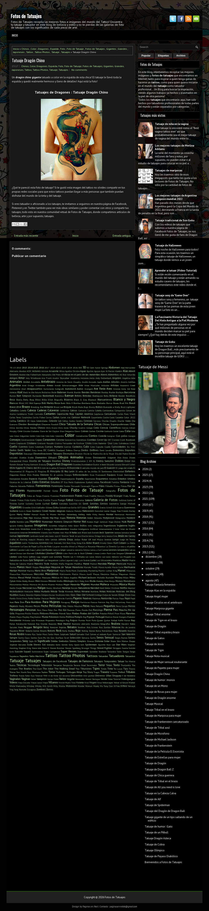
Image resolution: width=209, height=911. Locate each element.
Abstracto (14, 371)
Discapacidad (15, 461)
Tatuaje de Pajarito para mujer (162, 668)
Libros (59, 553)
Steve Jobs (36, 648)
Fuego (61, 500)
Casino (106, 417)
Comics (93, 436)
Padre (53, 598)
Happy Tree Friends (119, 511)
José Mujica (97, 539)
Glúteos (49, 507)
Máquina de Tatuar (61, 567)
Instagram (48, 529)
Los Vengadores (51, 560)
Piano (78, 610)
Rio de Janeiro (128, 627)
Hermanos (130, 514)
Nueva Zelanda (26, 594)
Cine (20, 431)
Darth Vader (24, 450)
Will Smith (47, 686)
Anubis (85, 382)
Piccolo (85, 610)
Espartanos (90, 478)
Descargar (28, 453)
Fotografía (111, 490)
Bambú (77, 392)
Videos (13, 682)
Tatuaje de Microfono (157, 733)
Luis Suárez (84, 560)
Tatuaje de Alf (153, 799)
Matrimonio (65, 574)
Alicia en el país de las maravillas (82, 374)
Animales (16, 381)
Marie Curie (117, 567)
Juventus (44, 542)
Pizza (122, 613)
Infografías (98, 525)
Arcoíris (124, 382)
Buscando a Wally (111, 407)
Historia (71, 517)
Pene (92, 606)
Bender (121, 395)
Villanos (53, 682)
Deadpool (60, 450)
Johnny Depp (66, 539)
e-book (103, 464)
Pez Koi (62, 609)
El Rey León (67, 471)
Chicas (98, 424)
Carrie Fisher (39, 417)
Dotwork (34, 464)
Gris (114, 507)
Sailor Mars (41, 634)
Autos (80, 388)
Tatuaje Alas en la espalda (160, 590)
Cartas (56, 417)
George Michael (127, 503)
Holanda (98, 517)
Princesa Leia (28, 620)
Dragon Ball (54, 464)
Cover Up (102, 439)
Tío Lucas (118, 668)
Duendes (77, 464)
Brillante (48, 406)
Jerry (104, 536)
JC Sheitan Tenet (66, 536)
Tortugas (61, 672)
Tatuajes (65, 52)
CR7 (109, 439)
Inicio (15, 35)
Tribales (130, 672)
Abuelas (22, 371)
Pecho (44, 606)
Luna (93, 560)
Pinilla (28, 613)
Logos (45, 556)
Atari (23, 388)
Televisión (46, 665)
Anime (26, 381)
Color (33, 48)
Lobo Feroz (23, 556)
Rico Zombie (105, 627)
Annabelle (35, 382)
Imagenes (40, 525)
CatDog (13, 420)
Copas (38, 439)
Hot (84, 521)
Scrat (66, 637)
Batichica (59, 395)
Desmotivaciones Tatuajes (47, 453)
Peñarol (99, 606)
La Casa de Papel (28, 546)
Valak (33, 679)
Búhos (99, 406)
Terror (101, 665)
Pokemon (54, 616)
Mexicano (46, 577)
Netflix (123, 587)
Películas (55, 606)
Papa (121, 598)
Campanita (120, 410)
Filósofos (109, 486)
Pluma (45, 616)
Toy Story (88, 672)
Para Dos (19, 602)
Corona (60, 439)
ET (62, 482)
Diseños (56, 460)
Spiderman (91, 644)
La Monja (79, 546)
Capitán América (84, 413)
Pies (115, 610)
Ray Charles (42, 623)
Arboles (115, 381)
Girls (33, 507)
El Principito (53, 471)
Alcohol (22, 374)
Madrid (30, 563)
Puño (94, 620)
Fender (67, 486)
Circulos (26, 431)
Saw (52, 637)
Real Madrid (64, 623)
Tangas (126, 651)
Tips (125, 668)
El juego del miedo (124, 468)
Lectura (56, 549)
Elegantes (14, 474)
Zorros (49, 689)
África (61, 371)
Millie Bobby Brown (25, 581)
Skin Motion (122, 641)
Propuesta (50, 620)
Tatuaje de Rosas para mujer (161, 692)
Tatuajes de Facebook (55, 661)
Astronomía (15, 388)
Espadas (42, 478)
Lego (63, 549)
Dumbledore (86, 464)
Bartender (37, 395)
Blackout (92, 399)
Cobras (84, 431)
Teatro (12, 665)
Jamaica (125, 532)
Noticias (111, 591)
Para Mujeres (51, 602)
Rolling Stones (88, 630)
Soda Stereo (34, 644)
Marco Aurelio (104, 567)
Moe (106, 581)
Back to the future (32, 392)
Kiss (84, 543)
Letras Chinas (16, 553)
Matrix (75, 574)
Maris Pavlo (65, 570)
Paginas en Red (90, 906)
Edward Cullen (128, 464)
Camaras (82, 410)
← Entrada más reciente (24, 235)
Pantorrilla (106, 598)
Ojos (73, 594)
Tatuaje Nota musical (157, 656)
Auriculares (48, 388)
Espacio (33, 478)
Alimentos (113, 374)
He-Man (61, 514)
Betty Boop (28, 399)
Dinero (88, 457)
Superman (82, 651)
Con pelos (121, 435)
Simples (81, 641)
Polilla (62, 616)
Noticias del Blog (125, 591)
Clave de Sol (45, 431)
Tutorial (38, 675)
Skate (113, 641)
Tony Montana (34, 672)
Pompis (78, 616)
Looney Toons (62, 556)
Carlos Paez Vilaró (126, 413)
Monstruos (129, 580)
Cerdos (72, 420)
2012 (145, 552)
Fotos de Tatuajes (26, 16)
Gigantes (111, 48)
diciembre (151, 556)
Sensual (109, 637)
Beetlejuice (97, 395)
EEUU (12, 467)
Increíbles (53, 525)
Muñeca (104, 584)
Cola (127, 431)
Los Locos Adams (93, 556)
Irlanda (44, 532)
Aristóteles (40, 385)
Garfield (46, 503)
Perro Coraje (121, 606)
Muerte (51, 584)
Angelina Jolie (128, 378)
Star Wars (121, 644)
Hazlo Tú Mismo (48, 514)
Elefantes (130, 471)
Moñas (25, 584)
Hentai (109, 514)
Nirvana (85, 591)
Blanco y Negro (124, 399)
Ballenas (61, 392)
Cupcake (99, 446)
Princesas (40, 620)
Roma (98, 630)
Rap (133, 620)
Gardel (38, 503)
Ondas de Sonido (110, 594)
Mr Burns (42, 584)
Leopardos (123, 549)
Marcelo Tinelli (91, 567)
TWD (45, 675)
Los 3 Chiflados (77, 556)
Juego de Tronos (127, 539)
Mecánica (104, 574)
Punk (88, 620)
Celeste (53, 420)
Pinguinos (19, 613)
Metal (28, 577)
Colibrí (33, 436)
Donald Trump (23, 464)
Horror (77, 521)
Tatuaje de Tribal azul (157, 727)
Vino (73, 682)
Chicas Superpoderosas (115, 424)
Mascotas (39, 574)
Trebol (121, 672)
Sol (44, 644)
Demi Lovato (106, 450)
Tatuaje (55, 52)
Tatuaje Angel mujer (156, 596)
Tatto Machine (36, 656)
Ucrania (66, 675)
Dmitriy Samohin (105, 460)
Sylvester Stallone (98, 651)
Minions (44, 581)
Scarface (59, 637)
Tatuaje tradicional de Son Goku (174, 220)
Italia (74, 532)
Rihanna (116, 627)
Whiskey (30, 686)
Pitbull (111, 613)
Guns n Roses (25, 511)
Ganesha (30, 503)
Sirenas (90, 641)
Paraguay (65, 602)
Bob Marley (48, 403)
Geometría (114, 503)
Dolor (127, 460)
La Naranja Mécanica (94, 546)
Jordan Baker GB (82, 539)
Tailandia (111, 651)
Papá (127, 598)
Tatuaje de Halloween (168, 245)
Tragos (96, 672)
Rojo (78, 630)
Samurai (116, 634)
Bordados (101, 403)
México (55, 577)
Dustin (96, 464)
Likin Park (68, 553)
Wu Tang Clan (106, 686)
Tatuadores (116, 656)
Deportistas (16, 453)
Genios (104, 503)
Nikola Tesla (57, 591)
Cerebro (79, 420)
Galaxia (89, 500)
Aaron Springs (101, 367)
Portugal (100, 616)
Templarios (68, 665)
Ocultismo (60, 594)
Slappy (132, 641)
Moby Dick (84, 581)
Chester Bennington (29, 424)
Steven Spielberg (73, 648)
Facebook (105, 482)
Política (70, 616)
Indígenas (62, 525)
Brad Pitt (124, 403)
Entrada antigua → (123, 235)
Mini (37, 580)
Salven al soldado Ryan (101, 634)
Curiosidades (118, 446)
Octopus (44, 594)
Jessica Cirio (112, 536)
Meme (132, 574)
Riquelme (14, 630)
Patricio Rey (103, 602)
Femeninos (43, 486)
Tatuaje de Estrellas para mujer (162, 757)
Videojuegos (128, 678)
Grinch (109, 507)
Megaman (123, 574)
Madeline (116, 560)
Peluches (78, 606)
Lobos (32, 556)
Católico (21, 420)
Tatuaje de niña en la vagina (171, 124)
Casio (112, 417)
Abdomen (114, 367)
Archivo (181, 55)
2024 (69, 367)
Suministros (37, 651)
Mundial (95, 584)
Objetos (37, 594)
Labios (13, 549)
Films (101, 485)
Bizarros (68, 399)
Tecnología (34, 665)
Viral (86, 682)
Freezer (13, 500)
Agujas (97, 371)
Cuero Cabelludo (36, 446)
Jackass (117, 532)
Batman (69, 395)
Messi (21, 577)
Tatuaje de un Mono (156, 686)
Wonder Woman (85, 686)
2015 (35, 367)
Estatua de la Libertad (20, 482)
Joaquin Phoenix (36, 539)
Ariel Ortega (28, 385)
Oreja (121, 594)
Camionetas (108, 410)
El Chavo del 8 (31, 467)
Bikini (38, 399)
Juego (115, 539)
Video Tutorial (114, 679)
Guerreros (129, 507)
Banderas (95, 392)
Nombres (94, 591)
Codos (121, 431)
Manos (21, 567)
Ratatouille (21, 623)
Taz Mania (130, 661)
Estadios (113, 478)
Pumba (81, 620)
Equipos (111, 474)
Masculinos (51, 574)
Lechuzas (47, 549)
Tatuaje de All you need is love (162, 787)
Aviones (116, 388)
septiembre (152, 574)
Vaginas (25, 679)
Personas (30, 610)
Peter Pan (52, 610)
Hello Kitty (91, 514)
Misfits (60, 581)
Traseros (113, 672)
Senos (100, 637)
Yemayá (131, 686)
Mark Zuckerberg (79, 570)
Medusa (114, 574)
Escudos (24, 478)
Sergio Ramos (121, 637)
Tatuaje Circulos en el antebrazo (163, 602)
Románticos (107, 630)
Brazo (26, 407)
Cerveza (97, 420)
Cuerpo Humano (54, 446)
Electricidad (118, 471)
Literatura (130, 553)
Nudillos (14, 594)
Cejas (33, 420)
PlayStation (35, 616)
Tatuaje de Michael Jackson (160, 739)
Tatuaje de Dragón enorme (160, 698)
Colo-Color (50, 436)
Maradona (77, 567)
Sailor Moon (53, 634)
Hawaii (35, 514)
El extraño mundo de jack (92, 468)
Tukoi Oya (29, 675)
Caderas (42, 410)
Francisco (54, 495)
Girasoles (26, 507)
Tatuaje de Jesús (154, 644)
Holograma (120, 517)
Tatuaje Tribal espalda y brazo (162, 632)
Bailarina (46, 392)
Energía (68, 474)
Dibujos (52, 457)
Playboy (25, 616)
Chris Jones (63, 427)
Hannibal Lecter (102, 511)
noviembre (152, 562)
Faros (132, 482)
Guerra (120, 507)
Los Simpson (36, 560)
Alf (62, 374)
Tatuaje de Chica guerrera (159, 775)
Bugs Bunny (89, 407)
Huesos (90, 521)
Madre (125, 560)
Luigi (75, 560)
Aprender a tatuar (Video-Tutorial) (176, 270)
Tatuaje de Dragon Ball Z (159, 769)
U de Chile (53, 675)
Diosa (125, 457)
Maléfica (78, 563)
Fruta (39, 500)
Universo (100, 675)
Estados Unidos (126, 478)
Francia (45, 495)
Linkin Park (105, 553)
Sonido (64, 644)
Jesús (121, 536)
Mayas (96, 574)
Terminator (92, 665)
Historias (81, 517)
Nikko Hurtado (42, 591)
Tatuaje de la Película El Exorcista (164, 751)
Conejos (131, 436)
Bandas (86, 392)
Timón (104, 668)
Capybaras (98, 413)
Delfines (94, 450)
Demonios (118, 450)
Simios (73, 641)
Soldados (50, 644)
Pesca (44, 610)
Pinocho (35, 613)
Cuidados (77, 446)
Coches (92, 431)
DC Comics (49, 450)
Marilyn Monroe (18, 570)
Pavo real (130, 602)
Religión (37, 627)
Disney (66, 461)
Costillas (91, 439)
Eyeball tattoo (92, 482)
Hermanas (119, 514)
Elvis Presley (33, 474)
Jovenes (107, 539)
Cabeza (31, 410)
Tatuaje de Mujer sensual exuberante (166, 662)
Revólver (82, 627)
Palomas (96, 598)
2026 (75, 367)
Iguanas (28, 525)
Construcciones (27, 439)
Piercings (98, 609)
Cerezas (88, 420)
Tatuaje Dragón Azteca (158, 838)
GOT (79, 507)
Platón (13, 616)
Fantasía (124, 482)
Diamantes (41, 457)
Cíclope (89, 427)
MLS (76, 581)
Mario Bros (40, 570)
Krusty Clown (106, 543)
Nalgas (42, 588)
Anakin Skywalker (60, 378)
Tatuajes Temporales (105, 661)
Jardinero (34, 536)
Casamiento (96, 417)
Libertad (50, 553)
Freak (86, 495)
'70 (11, 367)
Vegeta (70, 678)
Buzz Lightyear (128, 407)
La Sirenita (111, 546)
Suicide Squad (23, 651)
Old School (88, 594)
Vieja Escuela (24, 682)
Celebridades (42, 420)
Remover (54, 627)
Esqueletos (102, 478)
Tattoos (92, 656)
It (70, 532)
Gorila (74, 507)
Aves (109, 388)
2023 (63, 367)
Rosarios (131, 630)
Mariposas (53, 570)
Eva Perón (69, 482)
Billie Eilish (47, 399)
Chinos (25, 48)
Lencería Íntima (82, 549)
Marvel (122, 570)
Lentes (105, 549)
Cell (59, 420)
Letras (132, 549)
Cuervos (67, 446)
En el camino (56, 474)
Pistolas (103, 613)
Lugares (69, 560)
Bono (93, 403)
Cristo (88, 443)
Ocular (52, 594)
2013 (24, 367)
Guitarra (14, 510)
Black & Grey (80, 399)
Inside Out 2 (37, 529)
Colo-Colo (40, 436)
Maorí (29, 567)
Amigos (14, 377)
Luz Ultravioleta (104, 560)
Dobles (119, 461)
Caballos (14, 410)
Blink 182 (23, 403)
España (80, 478)
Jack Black (82, 532)
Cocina (99, 431)
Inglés (131, 525)
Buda (80, 407)
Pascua (94, 602)
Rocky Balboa (68, 630)
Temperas (57, 665)
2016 (41, 367)
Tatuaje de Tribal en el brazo (161, 781)
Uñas (108, 675)
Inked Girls (15, 529)
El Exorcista (73, 467)
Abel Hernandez (128, 367)
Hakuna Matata (73, 511)
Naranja (66, 587)
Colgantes (24, 436)
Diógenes (112, 457)
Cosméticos (81, 439)
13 (14, 367)
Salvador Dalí (82, 634)
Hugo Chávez (115, 521)
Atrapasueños (34, 388)
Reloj (46, 627)
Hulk (124, 521)
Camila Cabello (95, 410)
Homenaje (47, 521)
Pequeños (109, 606)
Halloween (88, 510)
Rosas (13, 634)
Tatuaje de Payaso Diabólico (161, 856)
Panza (115, 598)
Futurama (79, 500)
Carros (49, 417)
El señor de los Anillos (87, 471)
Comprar (111, 436)
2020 (145, 504)
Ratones (31, 623)
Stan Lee (110, 644)
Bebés (78, 395)
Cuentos (23, 446)
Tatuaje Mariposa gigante (159, 608)
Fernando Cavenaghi (80, 486)
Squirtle (101, 644)
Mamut (93, 563)
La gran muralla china (63, 546)
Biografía (58, 399)
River (21, 630)
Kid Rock (67, 543)
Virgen (93, 682)
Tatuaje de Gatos (155, 638)
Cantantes (50, 414)
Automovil (70, 388)
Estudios (55, 482)
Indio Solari (73, 525)
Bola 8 (69, 403)
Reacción (53, 623)
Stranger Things (88, 648)
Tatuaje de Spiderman (157, 805)
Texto (116, 665)
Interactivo (15, 532)
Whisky (38, 686)
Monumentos (16, 584)
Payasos (14, 606)
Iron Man (64, 532)
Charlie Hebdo (124, 420)
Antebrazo (48, 381)
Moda (93, 580)
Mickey (118, 577)
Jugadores (15, 543)
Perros (131, 606)
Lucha (62, 560)
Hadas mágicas (57, 510)
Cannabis (39, 413)
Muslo (131, 584)
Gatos (54, 503)
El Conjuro (61, 468)
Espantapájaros (67, 478)
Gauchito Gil (75, 503)
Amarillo (131, 374)
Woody (96, 686)
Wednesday (21, 686)
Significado (44, 641)
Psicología (60, 620)
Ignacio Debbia (16, 525)
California (64, 410)
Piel (90, 610)
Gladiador (40, 507)
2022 (58, 367)
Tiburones (86, 668)
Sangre (13, 637)
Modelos (99, 581)
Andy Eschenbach (103, 378)
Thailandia (126, 665)
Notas (102, 591)
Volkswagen (107, 682)
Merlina (13, 577)
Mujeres (85, 584)
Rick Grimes (92, 627)
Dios (119, 457)
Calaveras (53, 410)
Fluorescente (34, 490)
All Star (123, 374)
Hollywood (108, 517)
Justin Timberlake (30, 543)
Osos (127, 594)
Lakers (38, 549)
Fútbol (69, 500)
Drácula (42, 464)
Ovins (18, 598)
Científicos (115, 427)
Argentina (15, 385)
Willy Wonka (59, 686)
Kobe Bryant (92, 542)
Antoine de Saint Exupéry (68, 382)
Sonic (58, 644)
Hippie (63, 517)
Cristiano (32, 443)
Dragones (43, 48)
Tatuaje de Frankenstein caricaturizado (167, 722)
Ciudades (35, 431)
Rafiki (120, 620)
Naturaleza (84, 587)
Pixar (117, 613)
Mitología (68, 580)
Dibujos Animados (70, 457)
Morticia (33, 584)
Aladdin (118, 371)
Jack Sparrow (106, 532)
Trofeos (14, 675)
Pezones (70, 610)
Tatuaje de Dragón (155, 626)
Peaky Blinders (26, 606)
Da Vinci (131, 446)
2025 (145, 475)
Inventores (34, 532)
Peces (37, 606)
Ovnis (24, 598)
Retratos (72, 627)
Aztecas (13, 392)
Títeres (13, 672)
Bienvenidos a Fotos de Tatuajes (163, 862)
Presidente (15, 620)
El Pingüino (40, 471)
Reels (20, 627)
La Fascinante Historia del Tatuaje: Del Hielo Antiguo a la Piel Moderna (176, 318)
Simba (54, 641)
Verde (104, 678)
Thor (78, 668)
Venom (88, 679)
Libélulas (40, 553)
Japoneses (18, 52)
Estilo (35, 482)
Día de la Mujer (106, 453)
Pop (84, 616)
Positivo (108, 616)
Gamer (21, 503)
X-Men (123, 685)
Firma (117, 486)
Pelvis (86, 606)
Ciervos (125, 427)
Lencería (70, 549)
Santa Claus (24, 637)
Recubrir (125, 623)
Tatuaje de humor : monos (160, 680)
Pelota (70, 606)
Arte (81, 385)
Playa (19, 616)
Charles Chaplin (109, 420)
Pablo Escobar (34, 598)
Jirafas (13, 539)
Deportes (130, 450)
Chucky (73, 427)
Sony (71, 644)
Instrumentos (61, 528)
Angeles (116, 377)
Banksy (104, 392)
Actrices (44, 371)
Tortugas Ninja (74, 672)
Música (123, 584)
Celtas (65, 420)
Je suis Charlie (81, 536)
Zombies (41, 689)
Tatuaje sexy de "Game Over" (172, 295)
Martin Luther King (107, 570)
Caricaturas (110, 413)
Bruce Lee (58, 407)
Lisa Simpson (118, 553)
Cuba (115, 443)
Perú (39, 610)
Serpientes (16, 641)
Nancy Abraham (53, 588)
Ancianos (84, 378)
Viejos (45, 682)
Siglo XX (33, 641)
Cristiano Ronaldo (45, 443)
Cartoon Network (80, 417)
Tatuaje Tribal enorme (157, 614)
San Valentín (128, 634)
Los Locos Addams (110, 556)
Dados (13, 450)
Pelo (64, 606)
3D (84, 367)
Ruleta (28, 634)
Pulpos (73, 620)
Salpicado (64, 634)
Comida (102, 435)
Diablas (22, 457)
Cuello (13, 446)
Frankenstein (67, 495)
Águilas (90, 371)
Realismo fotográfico (100, 623)
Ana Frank (46, 378)
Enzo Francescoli (98, 474)
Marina (30, 570)
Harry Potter (23, 514)
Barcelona (129, 392)
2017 (46, 367)
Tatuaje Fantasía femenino (160, 584)
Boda (63, 403)
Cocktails (108, 431)
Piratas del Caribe (89, 613)
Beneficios (130, 395)
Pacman (45, 598)
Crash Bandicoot (127, 439)
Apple (99, 382)
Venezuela (79, 679)
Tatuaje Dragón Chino (28, 60)
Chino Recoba (30, 427)
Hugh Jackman (101, 521)
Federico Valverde (18, 486)
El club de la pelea (47, 468)
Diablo (31, 457)
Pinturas (53, 613)
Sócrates (22, 644)
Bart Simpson (24, 395)
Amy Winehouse (33, 378)
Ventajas (96, 679)
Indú (90, 525)
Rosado (123, 630)
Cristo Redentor (99, 443)
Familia (115, 482)
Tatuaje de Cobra (155, 844)
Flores (20, 490)
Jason (51, 536)
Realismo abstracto (81, 623)
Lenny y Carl (96, 549)
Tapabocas (14, 656)
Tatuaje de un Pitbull (156, 832)
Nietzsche (28, 591)
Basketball (48, 395)
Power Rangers (120, 616)
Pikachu (123, 609)
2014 (30, 367)
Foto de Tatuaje (75, 48)
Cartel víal (65, 417)
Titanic (132, 668)
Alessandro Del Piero (51, 374)
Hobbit (90, 517)
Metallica (36, 577)
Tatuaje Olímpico (155, 850)
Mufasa (59, 584)
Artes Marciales (92, 385)
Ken (51, 543)
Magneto (69, 563)
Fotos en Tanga (34, 495)
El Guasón (109, 467)
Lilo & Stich (79, 553)
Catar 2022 (129, 417)
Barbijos (119, 392)
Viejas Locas (36, 682)
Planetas (130, 613)
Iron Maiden (54, 532)
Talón (119, 651)
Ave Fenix (100, 388)
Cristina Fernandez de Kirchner (69, 443)
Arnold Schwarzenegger (66, 385)
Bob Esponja (35, 403)
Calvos (73, 410)
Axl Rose (131, 388)
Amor (21, 378)
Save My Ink (44, 637)
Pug (67, 620)
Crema (13, 443)
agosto (150, 580)
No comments (79, 69)
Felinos (30, 485)
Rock (58, 630)
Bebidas (87, 395)
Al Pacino (110, 371)
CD (28, 420)
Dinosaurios (99, 457)
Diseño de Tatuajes (40, 460)
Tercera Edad (80, 665)
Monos (119, 580)
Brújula (67, 406)
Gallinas (122, 500)
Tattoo (29, 52)
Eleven (23, 474)
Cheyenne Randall (49, 424)
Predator (131, 616)
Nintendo (69, 591)
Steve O (45, 648)
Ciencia (104, 427)
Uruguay (116, 675)
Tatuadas (103, 656)
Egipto (19, 467)
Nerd (102, 588)
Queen (100, 620)
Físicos (124, 486)
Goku (56, 507)
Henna (102, 514)
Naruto (74, 588)
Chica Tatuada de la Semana (76, 424)
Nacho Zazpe (16, 588)
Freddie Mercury (96, 495)
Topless (44, 672)
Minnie (52, 580)
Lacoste (20, 549)
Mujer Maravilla (71, 584)
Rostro (20, 634)
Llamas (13, 556)
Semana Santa (88, 637)
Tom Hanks (21, 672)
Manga (111, 563)
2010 (18, 367)
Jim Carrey (130, 535)
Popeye (91, 616)
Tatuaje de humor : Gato (158, 826)
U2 (60, 675)
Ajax (103, 371)
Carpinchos (27, 417)
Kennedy (58, 543)
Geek (85, 503)
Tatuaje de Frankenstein (158, 745)
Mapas (35, 567)
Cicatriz (81, 427)
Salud (73, 634)
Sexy (25, 641)
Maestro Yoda (41, 563)
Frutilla (46, 500)
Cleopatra (69, 431)
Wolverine (71, 685)
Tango (132, 651)
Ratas (12, 623)
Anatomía (75, 378)
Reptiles (62, 627)
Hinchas (37, 517)
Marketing (93, 570)
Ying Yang (14, 689)
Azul (19, 392)
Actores (36, 371)
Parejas (75, 602)
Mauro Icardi (85, 574)
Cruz (110, 443)
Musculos (114, 584)
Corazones (49, 439)
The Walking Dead (64, 668)
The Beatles (25, 668)
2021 (145, 499)
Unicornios (76, 675)
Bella (106, 395)
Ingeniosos (110, 525)
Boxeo (116, 403)
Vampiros (42, 678)
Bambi (70, 392)
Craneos (115, 439)
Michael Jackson (87, 577)
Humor (131, 521)
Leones (113, 549)
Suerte (125, 648)
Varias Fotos (53, 679)
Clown (77, 431)
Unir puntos (88, 675)
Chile (132, 424)
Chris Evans (51, 427)
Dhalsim (79, 453)
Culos (92, 446)
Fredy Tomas (129, 495)
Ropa (115, 630)
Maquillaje (44, 567)
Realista (115, 623)
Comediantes (82, 436)
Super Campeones (51, 651)
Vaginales (15, 679)
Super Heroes (69, 651)
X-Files (117, 686)
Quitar (107, 620)
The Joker (48, 668)
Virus (99, 682)
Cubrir (132, 443)
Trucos (21, 675)
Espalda (54, 48)
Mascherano (27, 574)
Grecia (103, 507)
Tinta (110, 668)
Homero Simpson (63, 521)
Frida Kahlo (30, 500)
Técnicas (21, 665)
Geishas (94, 503)
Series (131, 637)
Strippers (117, 648)
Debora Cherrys (73, 450)
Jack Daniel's (93, 532)
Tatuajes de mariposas (168, 170)
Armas (50, 385)
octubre (150, 568)
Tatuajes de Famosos (80, 661)
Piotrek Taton (65, 613)
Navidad (94, 587)
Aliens (104, 374)
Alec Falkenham (33, 374)
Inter (117, 529)
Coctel (115, 431)
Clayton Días (58, 431)
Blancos (14, 403)
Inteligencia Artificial (88, 529)
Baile (53, 392)
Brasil (132, 403)
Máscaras (130, 570)
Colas (16, 436)
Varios (62, 679)
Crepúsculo (21, 443)
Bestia (19, 399)
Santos (34, 637)
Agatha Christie (72, 371)
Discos (25, 461)
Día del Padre (121, 453)
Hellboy (81, 514)
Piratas (75, 613)
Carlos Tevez (15, 417)
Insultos (73, 529)
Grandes (122, 48)
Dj (94, 461)
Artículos (105, 385)
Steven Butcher (57, 648)
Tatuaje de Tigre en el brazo (161, 620)
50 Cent (90, 367)
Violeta (80, 682)
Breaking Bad (37, 407)
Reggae (28, 627)
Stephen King (25, 648)
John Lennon (51, 539)
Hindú (45, 517)
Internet (24, 532)
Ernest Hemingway (126, 474)
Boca (57, 403)
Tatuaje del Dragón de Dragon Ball (165, 811)
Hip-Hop (54, 517)
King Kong (76, 543)
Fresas (20, 500)
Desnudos (68, 453)
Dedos (84, 450)
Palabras (87, 598)
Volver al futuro (121, 682)
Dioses (132, 457)
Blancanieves (105, 399)
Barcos (13, 395)
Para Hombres (33, 602)
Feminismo (57, 485)
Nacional (27, 587)
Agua (83, 371)
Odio (68, 594)
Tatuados (130, 656)
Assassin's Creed (127, 385)
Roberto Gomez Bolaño (36, 630)
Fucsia (54, 500)
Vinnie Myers (65, 682)
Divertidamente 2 (79, 461)
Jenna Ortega (95, 536)
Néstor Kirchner (112, 588)
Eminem (44, 474)
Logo (39, 556)
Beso (12, 399)
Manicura (121, 563)
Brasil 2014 (15, 406)
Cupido (107, 446)
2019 (52, 367)
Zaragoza (31, 689)
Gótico (84, 507)
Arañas (106, 381)
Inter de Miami (127, 529)
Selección (75, 637)
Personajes (17, 610)
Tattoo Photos (42, 52)
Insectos (25, 528)
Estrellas (45, 482)
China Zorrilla (16, 427)
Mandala (102, 563)
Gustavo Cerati (40, 510)
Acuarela (53, 371)
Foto (62, 48)
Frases (78, 495)
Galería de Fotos (105, 500)
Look (51, 556)
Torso (51, 672)
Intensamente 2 (106, 529)
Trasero (104, 672)
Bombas (77, 403)
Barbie (112, 392)
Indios (83, 525)
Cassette (119, 417)
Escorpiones (15, 478)
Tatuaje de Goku (165, 342)
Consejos (15, 439)
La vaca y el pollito (126, 546)
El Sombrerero (105, 471)
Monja (112, 581)
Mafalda (54, 563)
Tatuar (121, 661)
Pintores (44, 613)
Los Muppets (125, 556)
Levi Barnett (28, 553)
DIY (90, 461)
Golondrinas (65, 507)
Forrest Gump (51, 490)
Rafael (114, 620)
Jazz (57, 536)
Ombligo (98, 594)
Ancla (91, 378)
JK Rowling (22, 539)
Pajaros (77, 598)
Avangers (88, 388)
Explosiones (79, 482)
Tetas (109, 665)
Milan (126, 577)
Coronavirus (70, 439)
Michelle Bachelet (105, 577)
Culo (86, 446)
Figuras (94, 486)
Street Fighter (104, 648)
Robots (51, 630)
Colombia (60, 436)
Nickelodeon (16, 591)
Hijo (31, 517)
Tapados (24, 656)
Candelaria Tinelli (25, 413)
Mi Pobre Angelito (68, 577)
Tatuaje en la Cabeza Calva (160, 793)
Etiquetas (163, 55)
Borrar (109, 403)
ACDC (29, 371)
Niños (77, 591)
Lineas (88, 553)
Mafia (61, 563)
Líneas (96, 553)
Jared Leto (43, 536)
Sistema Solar (102, 641)
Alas (125, 371)
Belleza (113, 395)
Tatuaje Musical (154, 704)
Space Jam (79, 644)
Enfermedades (81, 474)
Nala (34, 588)
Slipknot (13, 644)
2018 (145, 516)
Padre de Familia (65, 598)
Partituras (85, 602)
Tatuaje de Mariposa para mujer (163, 715)
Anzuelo (92, 382)
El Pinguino (28, 471)
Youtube (22, 689)
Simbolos (64, 641)
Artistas (115, 385)
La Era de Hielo (44, 546)
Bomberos (86, 403)
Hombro (35, 521)
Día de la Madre (91, 453)
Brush (75, 407)
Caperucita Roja (65, 413)
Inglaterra (122, 525)
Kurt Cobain (119, 542)
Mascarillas (15, 574)
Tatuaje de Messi (153, 366)
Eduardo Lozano (114, 464)
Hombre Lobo (23, 521)
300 (80, 367)
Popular (146, 55)
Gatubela (63, 503)
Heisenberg (72, 514)
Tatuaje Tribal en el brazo (159, 709)
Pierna (108, 610)
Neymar (131, 588)
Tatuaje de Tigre (154, 650)
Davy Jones (37, 450)
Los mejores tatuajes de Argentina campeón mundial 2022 (176, 197)
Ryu (34, 634)
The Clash (37, 668)
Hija (25, 517)
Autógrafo (59, 388)
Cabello (23, 410)
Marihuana (129, 567)
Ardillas (131, 382)
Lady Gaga (30, 549)
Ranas (127, 620)
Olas (78, 594)
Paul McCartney (117, 602)
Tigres (96, 668)
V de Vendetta (128, 675)
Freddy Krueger (114, 495)
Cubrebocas (124, 443)
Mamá (86, 563)
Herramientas (16, 517)
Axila (123, 388)
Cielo (96, 427)
